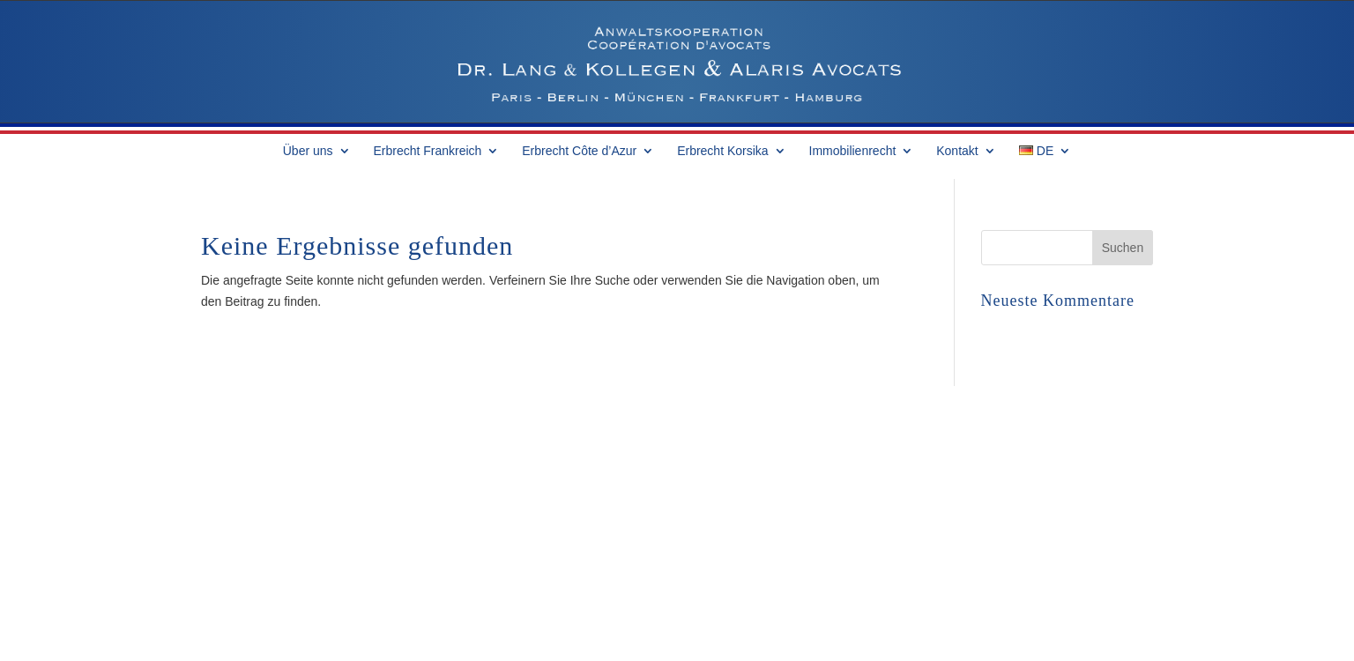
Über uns (308, 151)
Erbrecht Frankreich (427, 151)
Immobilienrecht (852, 151)
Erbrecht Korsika (722, 151)
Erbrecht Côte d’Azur (579, 151)
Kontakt (957, 151)
